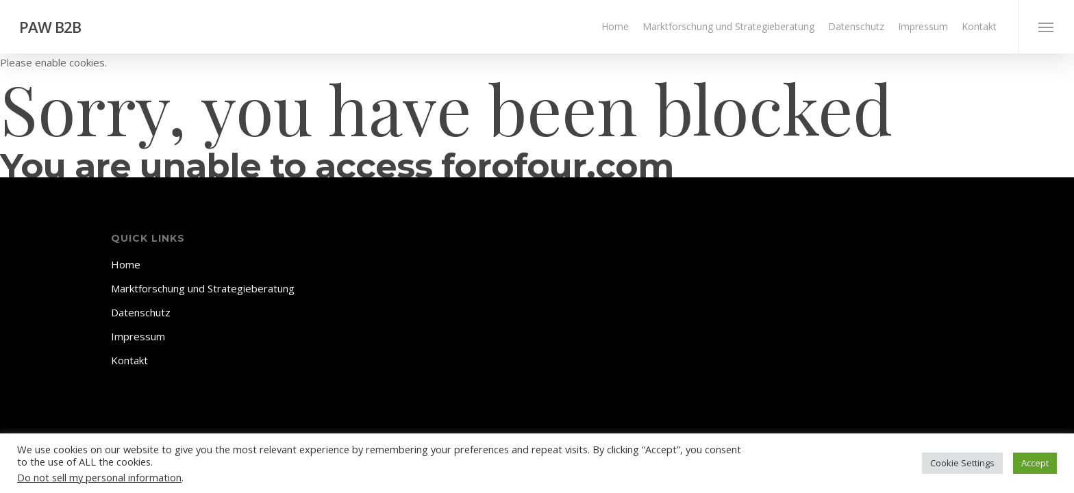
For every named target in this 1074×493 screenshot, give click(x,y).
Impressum (138, 336)
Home (125, 264)
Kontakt (129, 360)
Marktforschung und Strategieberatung (203, 288)
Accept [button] (1035, 463)
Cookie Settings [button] (962, 463)
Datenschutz (141, 312)
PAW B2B (50, 26)
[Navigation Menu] (1046, 26)
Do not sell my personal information (99, 477)
